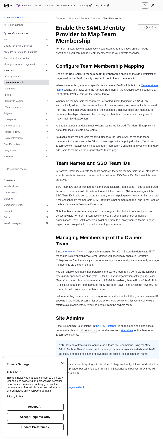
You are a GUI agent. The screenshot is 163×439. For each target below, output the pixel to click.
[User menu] (154, 5)
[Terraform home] (23, 5)
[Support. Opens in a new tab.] (26, 211)
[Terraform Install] (38, 5)
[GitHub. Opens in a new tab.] (26, 217)
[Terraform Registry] (86, 5)
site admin (127, 330)
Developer (60, 18)
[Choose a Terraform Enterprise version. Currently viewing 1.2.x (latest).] (148, 27)
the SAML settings (105, 326)
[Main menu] (8, 5)
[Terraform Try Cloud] (102, 5)
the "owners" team (73, 251)
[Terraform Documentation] (66, 5)
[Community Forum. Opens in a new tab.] (26, 205)
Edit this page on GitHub (70, 387)
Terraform (73, 18)
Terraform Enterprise (90, 18)
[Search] (145, 5)
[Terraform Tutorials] (49, 5)
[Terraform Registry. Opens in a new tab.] (26, 223)
